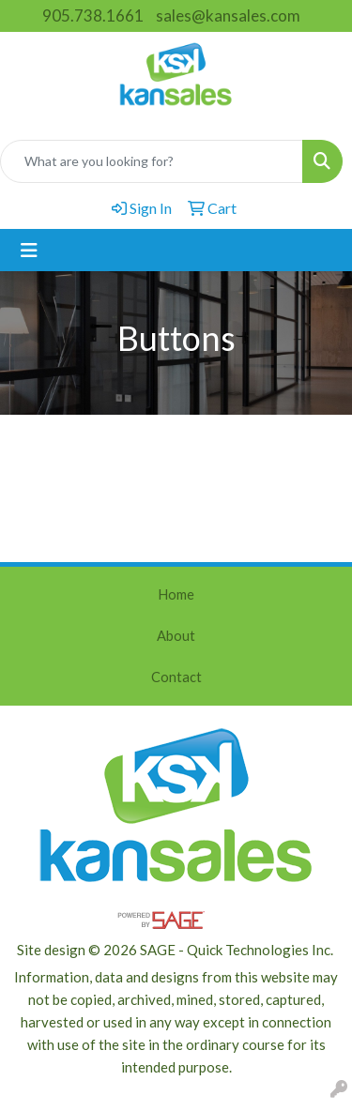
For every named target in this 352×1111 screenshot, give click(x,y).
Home (176, 594)
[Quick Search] (151, 161)
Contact (176, 677)
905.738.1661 (93, 15)
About (176, 636)
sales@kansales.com (228, 15)
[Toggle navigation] (29, 250)
